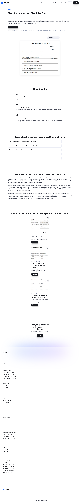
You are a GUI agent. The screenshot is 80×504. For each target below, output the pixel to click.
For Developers (54, 2)
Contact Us (64, 2)
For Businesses (44, 2)
